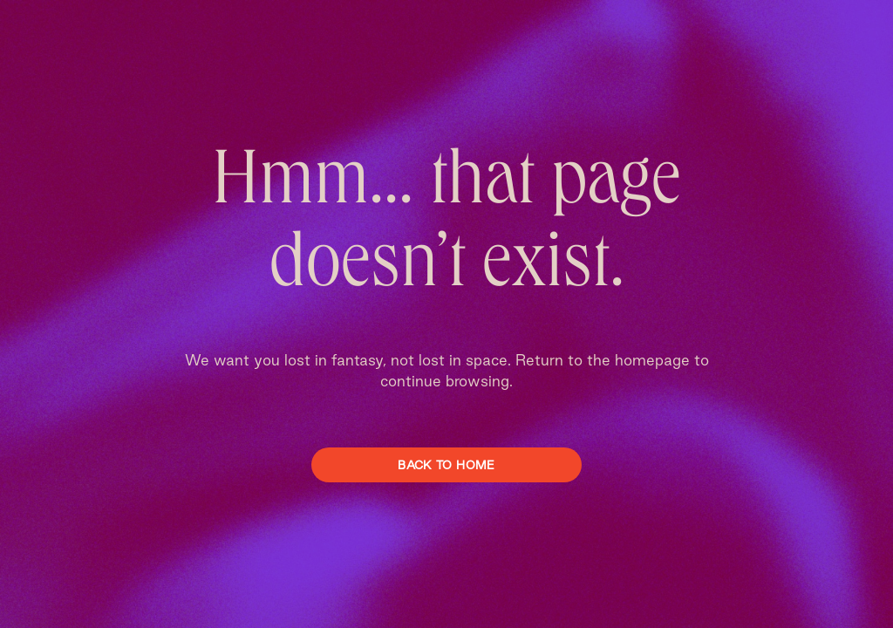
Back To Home (446, 465)
